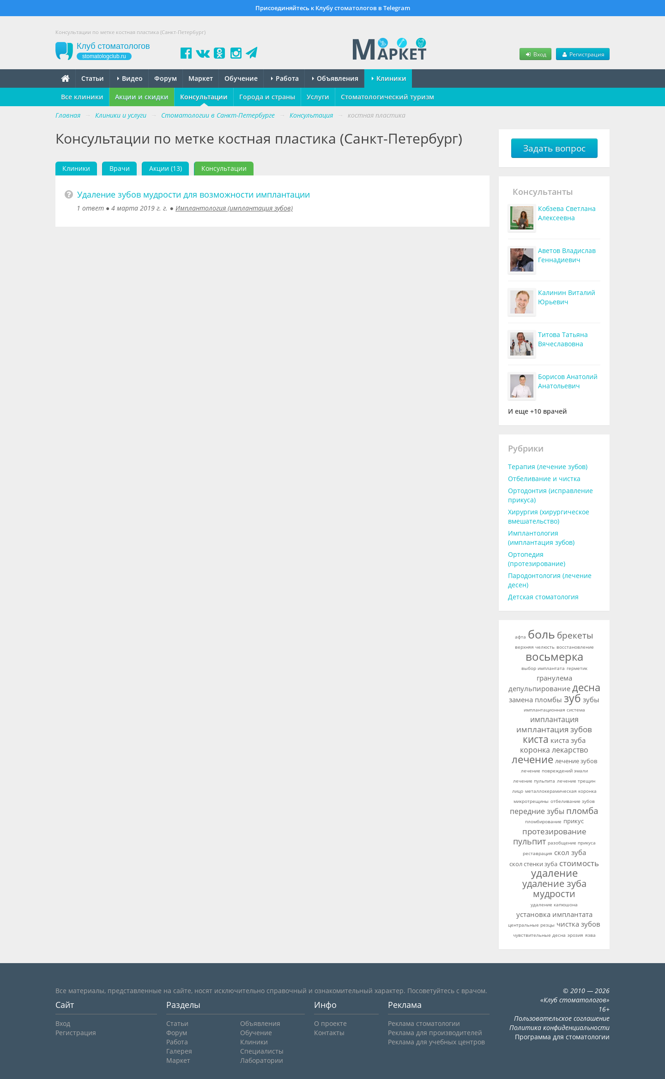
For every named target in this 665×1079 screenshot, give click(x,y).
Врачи (119, 168)
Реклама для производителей (435, 1032)
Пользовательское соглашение (562, 1018)
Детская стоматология (543, 596)
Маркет (200, 78)
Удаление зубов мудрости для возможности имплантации (193, 194)
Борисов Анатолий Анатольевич (568, 381)
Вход (535, 54)
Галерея (179, 1051)
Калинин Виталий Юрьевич (566, 297)
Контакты (329, 1032)
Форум (165, 78)
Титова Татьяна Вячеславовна (563, 339)
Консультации (204, 96)
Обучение (241, 78)
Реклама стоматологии (424, 1023)
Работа (285, 78)
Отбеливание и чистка (544, 478)
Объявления (335, 78)
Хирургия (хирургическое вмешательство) (548, 516)
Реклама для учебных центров (436, 1041)
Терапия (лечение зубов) (547, 466)
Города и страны (267, 96)
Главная (67, 115)
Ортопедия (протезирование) (536, 559)
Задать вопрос (554, 148)
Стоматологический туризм (387, 96)
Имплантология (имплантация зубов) (234, 208)
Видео (130, 78)
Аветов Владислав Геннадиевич (567, 255)
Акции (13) (165, 168)
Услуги (318, 96)
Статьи (92, 78)
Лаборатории (261, 1060)
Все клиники (82, 96)
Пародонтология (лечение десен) (550, 580)
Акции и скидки (142, 96)
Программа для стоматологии (562, 1036)
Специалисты (262, 1051)
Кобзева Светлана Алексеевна (567, 213)
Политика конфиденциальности (559, 1027)
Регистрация (583, 54)
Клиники (389, 78)
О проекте (330, 1023)
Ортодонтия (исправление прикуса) (550, 495)
